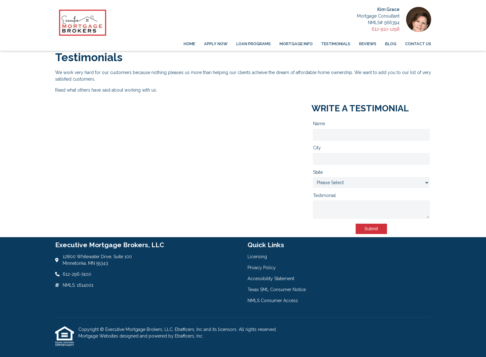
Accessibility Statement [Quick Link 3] (271, 278)
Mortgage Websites (98, 335)
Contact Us (418, 43)
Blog (390, 43)
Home (189, 43)
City (317, 147)
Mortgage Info (296, 43)
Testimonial (324, 195)
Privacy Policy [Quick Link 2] (262, 267)
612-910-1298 (386, 29)
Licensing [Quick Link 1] (257, 256)
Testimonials (335, 43)
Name (319, 123)
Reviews (367, 43)
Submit (371, 228)
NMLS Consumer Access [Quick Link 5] (273, 300)
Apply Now (215, 43)
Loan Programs (253, 43)
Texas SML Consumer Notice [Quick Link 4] (277, 289)
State (318, 172)
